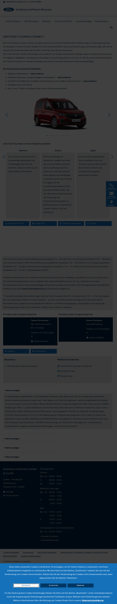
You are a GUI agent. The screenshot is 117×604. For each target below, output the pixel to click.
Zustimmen (53, 585)
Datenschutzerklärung (92, 600)
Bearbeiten (26, 585)
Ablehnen (80, 585)
